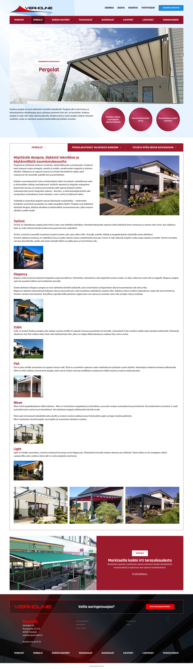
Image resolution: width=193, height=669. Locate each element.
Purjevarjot (85, 19)
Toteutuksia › (131, 621)
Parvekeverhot (171, 19)
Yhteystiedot (148, 7)
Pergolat (38, 19)
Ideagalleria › (81, 624)
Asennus (109, 7)
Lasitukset (148, 19)
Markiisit (19, 19)
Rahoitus (133, 7)
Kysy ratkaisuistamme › (160, 606)
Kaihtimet (128, 19)
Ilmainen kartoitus (171, 8)
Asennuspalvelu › (82, 621)
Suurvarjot (108, 19)
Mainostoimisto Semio (96, 666)
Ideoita (121, 7)
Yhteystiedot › (81, 628)
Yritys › (129, 624)
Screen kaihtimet (61, 19)
